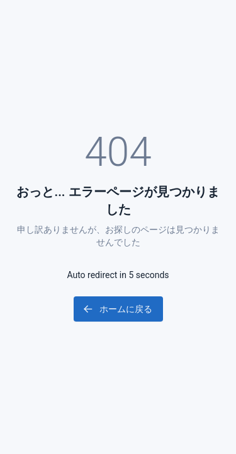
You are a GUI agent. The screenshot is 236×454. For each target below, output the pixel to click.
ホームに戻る (117, 309)
